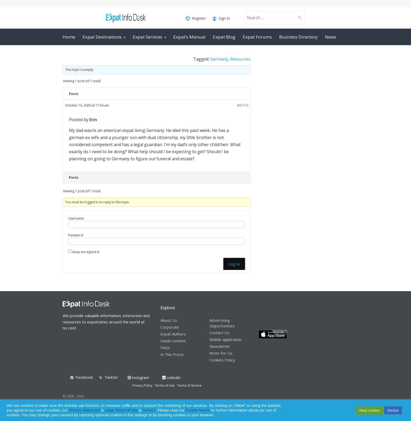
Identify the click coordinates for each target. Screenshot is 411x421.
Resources (240, 59)
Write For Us (220, 353)
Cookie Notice (197, 410)
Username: (76, 218)
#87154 (242, 105)
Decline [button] (393, 410)
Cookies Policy (222, 360)
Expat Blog (224, 37)
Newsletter (219, 346)
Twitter (111, 377)
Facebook (84, 377)
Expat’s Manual (189, 37)
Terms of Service (189, 385)
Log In (234, 264)
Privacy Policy (142, 385)
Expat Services (147, 37)
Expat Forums (257, 37)
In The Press (172, 354)
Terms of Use (165, 385)
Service (149, 410)
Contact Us (219, 332)
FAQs (165, 347)
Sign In (221, 18)
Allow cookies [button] (369, 410)
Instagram (138, 377)
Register (196, 18)
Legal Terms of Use (121, 410)
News (330, 37)
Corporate (169, 327)
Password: (76, 235)
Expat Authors (173, 334)
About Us (168, 320)
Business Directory (298, 37)
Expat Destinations (102, 37)
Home (69, 37)
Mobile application (225, 339)
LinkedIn (171, 377)
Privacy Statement (84, 410)
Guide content (173, 340)
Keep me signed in (86, 252)
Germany (219, 59)
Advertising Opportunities (222, 323)
